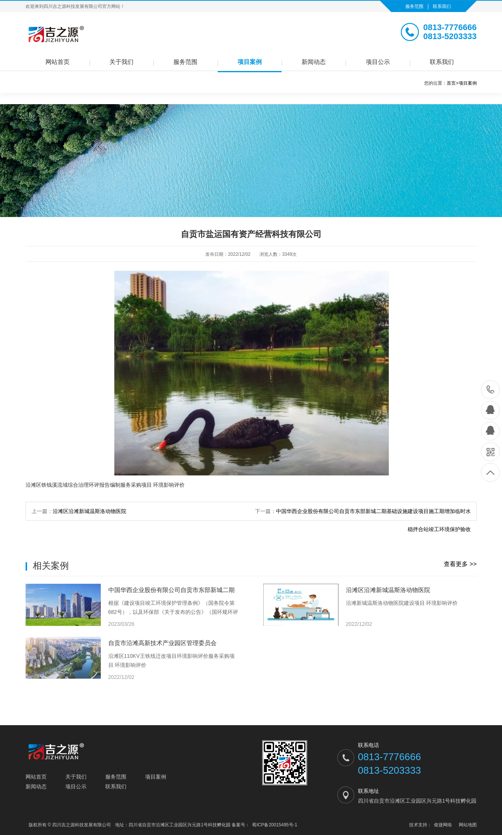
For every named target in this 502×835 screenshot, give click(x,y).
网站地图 (468, 824)
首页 (452, 83)
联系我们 (442, 6)
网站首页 (57, 62)
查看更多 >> (460, 564)
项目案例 (250, 62)
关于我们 (121, 62)
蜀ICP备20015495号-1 (274, 824)
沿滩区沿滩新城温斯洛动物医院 (89, 511)
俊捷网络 (443, 824)
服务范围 (414, 6)
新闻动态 (314, 62)
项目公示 (378, 62)
